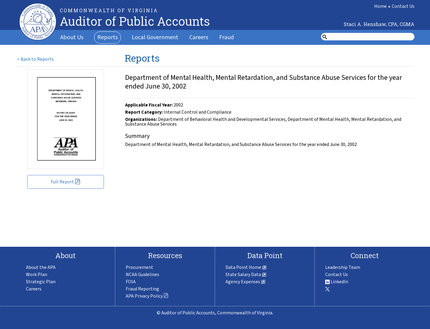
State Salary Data (245, 274)
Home (380, 6)
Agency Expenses (245, 281)
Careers (198, 37)
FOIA (131, 281)
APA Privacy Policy (147, 296)
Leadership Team (342, 267)
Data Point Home (246, 267)
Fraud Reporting (142, 289)
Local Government (155, 37)
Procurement (139, 267)
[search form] (371, 36)
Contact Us (403, 6)
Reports (107, 37)
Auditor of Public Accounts (135, 21)
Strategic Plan (41, 281)
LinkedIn (336, 281)
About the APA (41, 267)
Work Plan (36, 274)
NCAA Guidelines (142, 274)
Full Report (65, 181)
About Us (71, 37)
